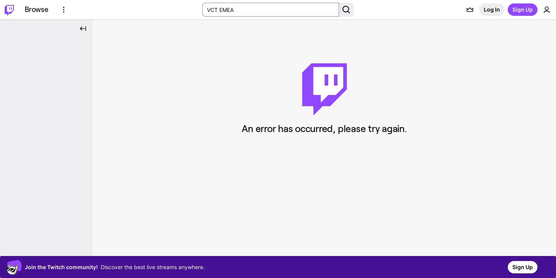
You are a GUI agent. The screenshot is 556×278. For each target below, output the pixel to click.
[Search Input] (270, 10)
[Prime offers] (470, 9)
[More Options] (64, 9)
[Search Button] (346, 10)
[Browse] (36, 9)
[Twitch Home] (9, 9)
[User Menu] (547, 9)
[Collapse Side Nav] (83, 28)
